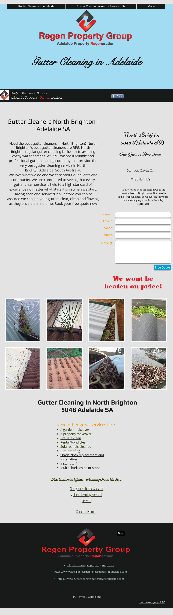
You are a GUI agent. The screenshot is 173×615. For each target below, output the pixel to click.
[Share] (117, 96)
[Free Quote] (162, 267)
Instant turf (68, 463)
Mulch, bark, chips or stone (80, 468)
